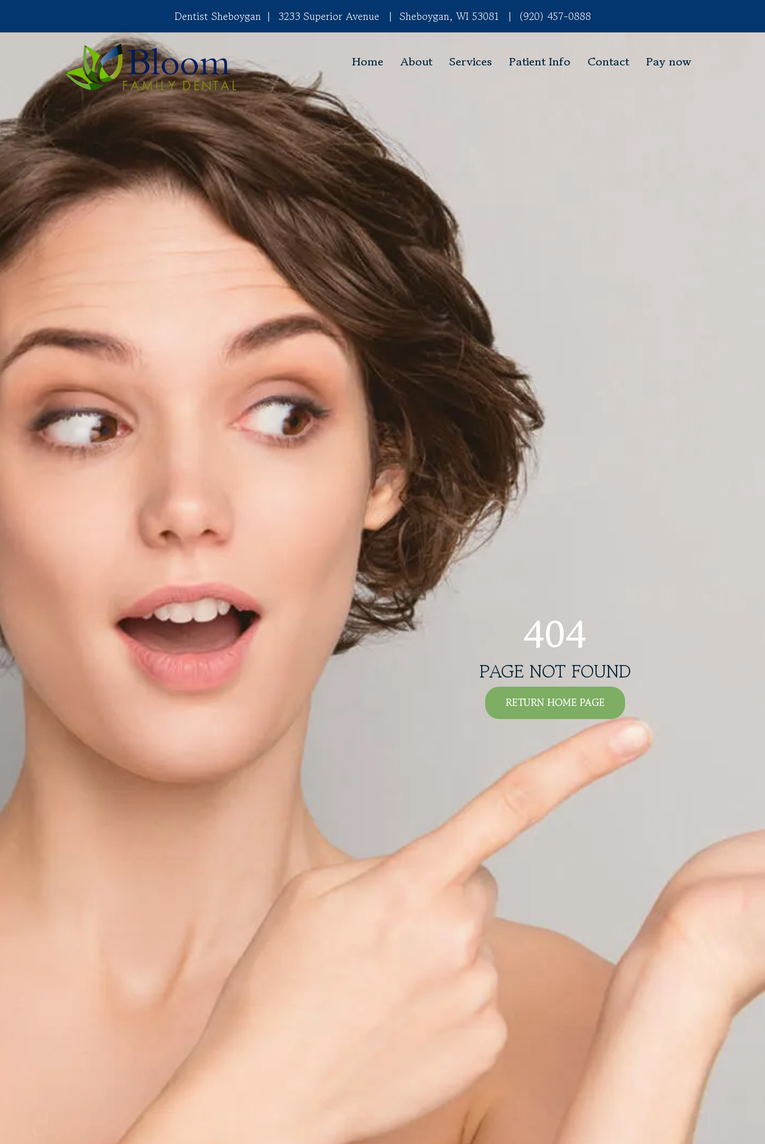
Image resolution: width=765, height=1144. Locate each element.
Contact (608, 61)
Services (470, 61)
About (416, 61)
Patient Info (539, 61)
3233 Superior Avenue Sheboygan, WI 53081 (380, 16)
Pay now (669, 61)
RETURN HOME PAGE (555, 702)
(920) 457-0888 (555, 16)
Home (367, 61)
